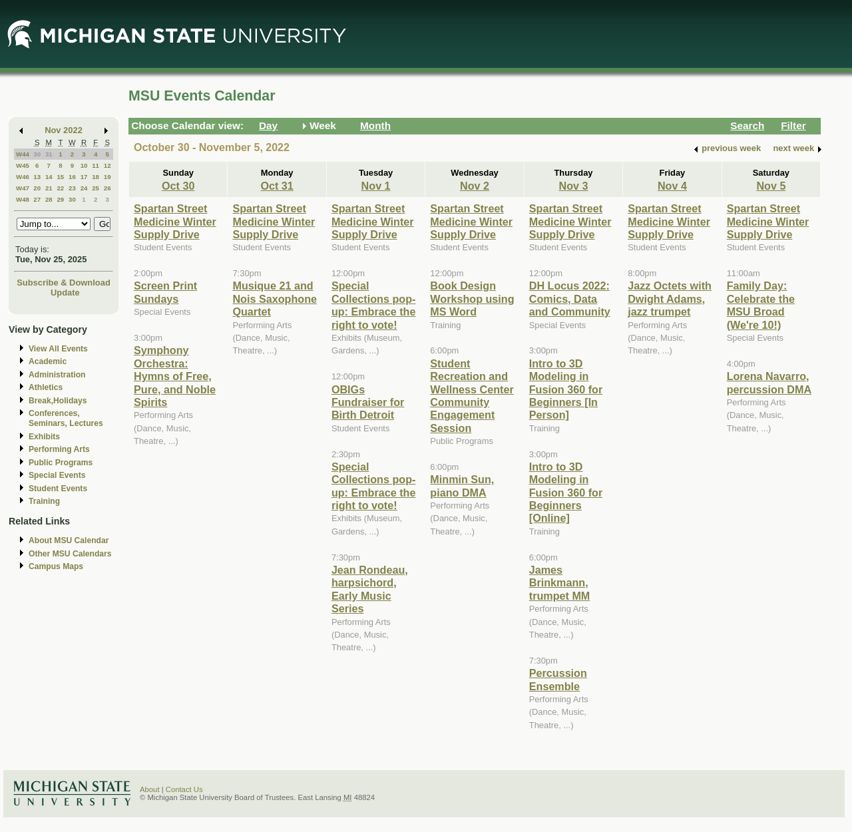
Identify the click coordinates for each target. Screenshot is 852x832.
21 (49, 188)
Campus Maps (56, 566)
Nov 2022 (64, 130)
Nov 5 (770, 186)
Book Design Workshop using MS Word (472, 298)
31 (49, 154)
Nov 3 (573, 186)
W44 (22, 154)
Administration (57, 374)
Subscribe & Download (63, 283)
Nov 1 (376, 186)
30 (37, 154)
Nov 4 (672, 186)
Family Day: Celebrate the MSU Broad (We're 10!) (761, 305)
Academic (48, 361)
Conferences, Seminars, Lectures (66, 418)
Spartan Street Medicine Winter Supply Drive (175, 221)
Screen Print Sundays (165, 292)
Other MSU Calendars (70, 553)
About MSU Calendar (68, 540)
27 (37, 199)
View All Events (58, 348)
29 (60, 199)
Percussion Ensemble (558, 679)
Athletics (46, 387)
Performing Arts (59, 449)
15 (60, 176)
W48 (22, 199)
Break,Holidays (58, 400)
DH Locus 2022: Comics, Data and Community (569, 298)
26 (107, 188)
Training (44, 501)
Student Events (58, 488)
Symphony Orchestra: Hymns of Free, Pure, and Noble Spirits (175, 376)
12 (107, 165)
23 (72, 188)
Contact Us (184, 789)
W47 (22, 188)
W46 (22, 176)
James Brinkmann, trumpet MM (559, 583)
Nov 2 (474, 186)
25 (95, 188)
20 (37, 188)
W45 (22, 165)
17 (84, 176)
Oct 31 (276, 186)
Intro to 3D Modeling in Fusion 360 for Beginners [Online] (565, 492)
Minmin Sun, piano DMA (462, 485)
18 (95, 176)
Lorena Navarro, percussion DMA (769, 382)
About (150, 789)
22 (60, 188)
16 (72, 176)
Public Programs (61, 462)
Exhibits (44, 436)
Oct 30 (178, 186)
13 (37, 176)
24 (84, 188)
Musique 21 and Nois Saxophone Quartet (274, 298)
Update (65, 293)
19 (107, 176)
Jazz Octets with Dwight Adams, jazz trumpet (670, 298)
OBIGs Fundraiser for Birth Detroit (368, 402)
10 (84, 165)
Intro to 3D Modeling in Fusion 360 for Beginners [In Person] (565, 389)
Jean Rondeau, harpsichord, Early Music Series (369, 589)
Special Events (57, 475)
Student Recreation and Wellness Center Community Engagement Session (471, 395)
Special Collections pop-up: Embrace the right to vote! (373, 305)
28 (49, 199)
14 (49, 176)
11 (95, 165)
